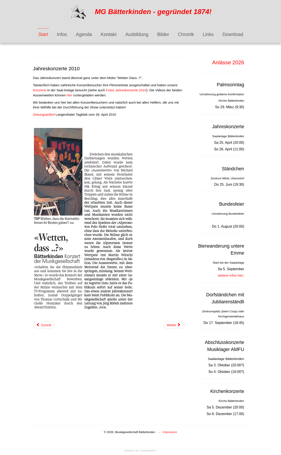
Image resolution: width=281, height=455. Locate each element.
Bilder (163, 34)
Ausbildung (136, 34)
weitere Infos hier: (231, 275)
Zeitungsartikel (44, 114)
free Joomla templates (140, 451)
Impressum (170, 432)
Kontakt (109, 34)
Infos (62, 34)
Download (232, 34)
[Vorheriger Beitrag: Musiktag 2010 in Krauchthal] (43, 325)
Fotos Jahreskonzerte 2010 (126, 90)
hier (69, 95)
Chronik (186, 34)
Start (43, 34)
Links (208, 34)
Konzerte (39, 90)
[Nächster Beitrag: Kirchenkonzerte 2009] (173, 325)
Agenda (84, 34)
